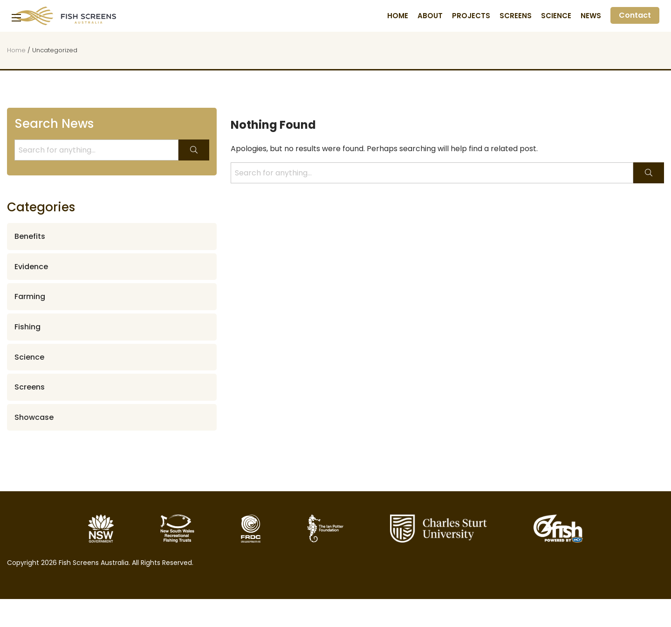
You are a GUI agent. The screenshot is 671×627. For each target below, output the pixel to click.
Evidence (31, 266)
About (430, 16)
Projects (471, 16)
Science (556, 16)
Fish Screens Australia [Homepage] (65, 16)
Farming (29, 296)
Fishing (27, 326)
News (591, 16)
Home (397, 16)
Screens (516, 16)
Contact (635, 15)
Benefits (29, 236)
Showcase (34, 417)
